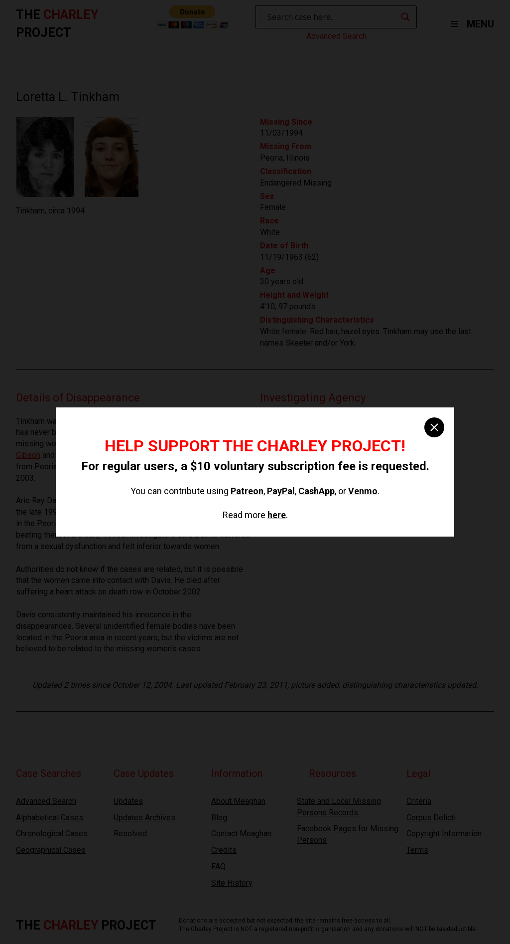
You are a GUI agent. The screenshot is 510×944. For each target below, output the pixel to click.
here (276, 515)
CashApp (316, 491)
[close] (434, 427)
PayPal (281, 491)
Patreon (247, 491)
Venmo (363, 491)
